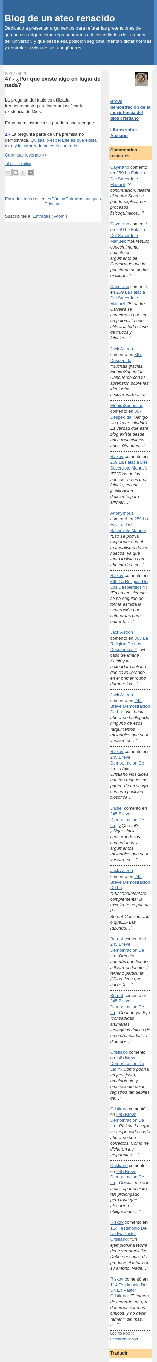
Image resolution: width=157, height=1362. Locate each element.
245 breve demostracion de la (130, 706)
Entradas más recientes (28, 198)
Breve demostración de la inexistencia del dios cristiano (130, 110)
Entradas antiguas (83, 198)
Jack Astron (121, 348)
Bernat (116, 938)
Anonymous (122, 513)
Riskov (117, 456)
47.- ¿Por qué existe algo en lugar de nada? (53, 82)
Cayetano (119, 167)
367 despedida (126, 357)
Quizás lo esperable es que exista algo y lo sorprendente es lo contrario (51, 142)
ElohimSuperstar (126, 405)
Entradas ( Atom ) (50, 216)
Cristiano (119, 1052)
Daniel (116, 808)
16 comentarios (18, 164)
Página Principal (55, 201)
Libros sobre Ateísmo (123, 132)
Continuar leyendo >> (26, 155)
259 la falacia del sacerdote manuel (127, 178)
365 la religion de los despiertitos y (129, 584)
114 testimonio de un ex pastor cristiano (128, 1234)
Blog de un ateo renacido (60, 18)
